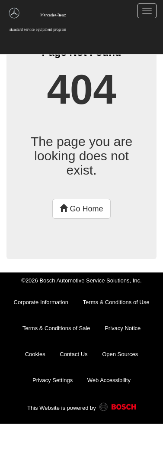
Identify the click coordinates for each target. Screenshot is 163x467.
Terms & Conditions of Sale (56, 328)
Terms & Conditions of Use (116, 302)
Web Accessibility (109, 380)
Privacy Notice (123, 328)
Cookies (35, 354)
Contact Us (73, 354)
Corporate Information (41, 302)
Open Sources (120, 354)
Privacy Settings (52, 380)
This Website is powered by (81, 408)
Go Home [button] (81, 208)
